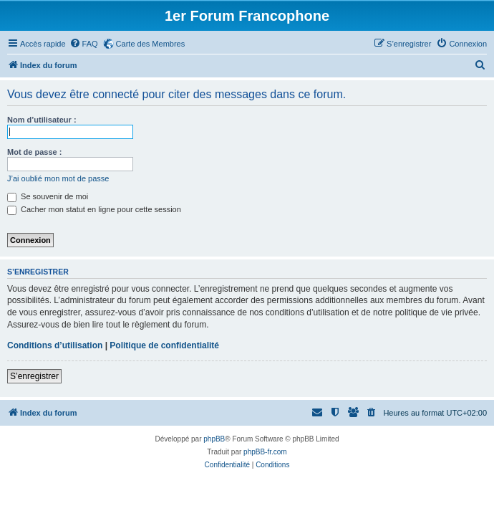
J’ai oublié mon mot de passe (58, 178)
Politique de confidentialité (164, 345)
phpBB (214, 439)
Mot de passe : (34, 152)
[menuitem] (83, 43)
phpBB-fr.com (265, 452)
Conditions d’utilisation (54, 345)
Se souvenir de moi (47, 196)
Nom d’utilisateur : (42, 119)
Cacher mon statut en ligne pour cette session (94, 209)
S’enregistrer (34, 376)
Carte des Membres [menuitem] (150, 43)
